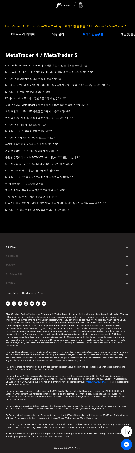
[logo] (69, 5)
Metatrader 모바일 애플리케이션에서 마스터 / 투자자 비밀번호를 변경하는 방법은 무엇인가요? (57, 85)
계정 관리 (58, 34)
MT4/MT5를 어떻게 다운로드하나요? (25, 124)
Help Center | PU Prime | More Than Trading (33, 26)
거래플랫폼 (12, 256)
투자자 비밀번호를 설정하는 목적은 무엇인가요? (32, 144)
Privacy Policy (12, 293)
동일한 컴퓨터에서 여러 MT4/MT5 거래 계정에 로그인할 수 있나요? (42, 157)
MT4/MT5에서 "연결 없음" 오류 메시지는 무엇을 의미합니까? (39, 177)
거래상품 (11, 247)
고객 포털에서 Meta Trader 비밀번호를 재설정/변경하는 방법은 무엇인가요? (47, 104)
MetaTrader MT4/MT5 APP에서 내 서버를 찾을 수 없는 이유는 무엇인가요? (46, 65)
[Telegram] (44, 303)
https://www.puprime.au (97, 381)
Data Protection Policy (32, 293)
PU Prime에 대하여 (23, 34)
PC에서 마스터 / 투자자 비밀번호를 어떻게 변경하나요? (35, 98)
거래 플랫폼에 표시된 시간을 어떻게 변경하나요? (32, 150)
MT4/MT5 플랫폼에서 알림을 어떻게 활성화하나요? (33, 78)
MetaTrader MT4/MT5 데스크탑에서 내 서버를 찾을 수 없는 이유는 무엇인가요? (49, 72)
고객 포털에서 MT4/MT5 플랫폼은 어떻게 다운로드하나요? (37, 111)
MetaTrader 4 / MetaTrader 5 (107, 26)
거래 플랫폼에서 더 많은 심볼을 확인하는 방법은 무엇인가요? (39, 118)
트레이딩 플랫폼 (75, 26)
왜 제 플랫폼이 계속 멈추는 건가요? (24, 183)
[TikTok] (38, 303)
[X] (14, 303)
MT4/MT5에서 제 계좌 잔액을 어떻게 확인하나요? (32, 170)
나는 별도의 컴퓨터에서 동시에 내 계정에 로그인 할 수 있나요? (39, 163)
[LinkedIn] (20, 303)
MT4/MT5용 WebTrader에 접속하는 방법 (27, 91)
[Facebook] (8, 303)
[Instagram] (26, 303)
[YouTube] (32, 303)
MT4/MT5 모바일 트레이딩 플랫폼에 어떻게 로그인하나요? (37, 209)
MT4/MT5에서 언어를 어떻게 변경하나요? (28, 131)
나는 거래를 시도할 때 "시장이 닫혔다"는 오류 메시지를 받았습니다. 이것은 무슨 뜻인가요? (55, 203)
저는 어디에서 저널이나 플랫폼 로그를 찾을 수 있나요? (35, 190)
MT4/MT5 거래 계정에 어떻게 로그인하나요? (30, 137)
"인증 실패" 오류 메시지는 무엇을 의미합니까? (31, 196)
